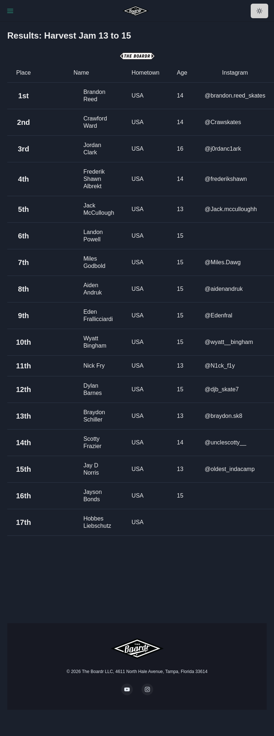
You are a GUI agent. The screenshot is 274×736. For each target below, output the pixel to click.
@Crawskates (223, 122)
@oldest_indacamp (230, 469)
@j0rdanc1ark (223, 149)
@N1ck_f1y (220, 366)
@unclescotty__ (225, 442)
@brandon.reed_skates (235, 95)
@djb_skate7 (222, 389)
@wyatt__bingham (229, 342)
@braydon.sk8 (223, 416)
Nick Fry (94, 366)
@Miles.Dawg (223, 262)
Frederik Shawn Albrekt (94, 179)
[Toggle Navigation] (10, 11)
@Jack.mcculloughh (231, 209)
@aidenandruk (224, 289)
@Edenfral (219, 315)
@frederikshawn (226, 179)
